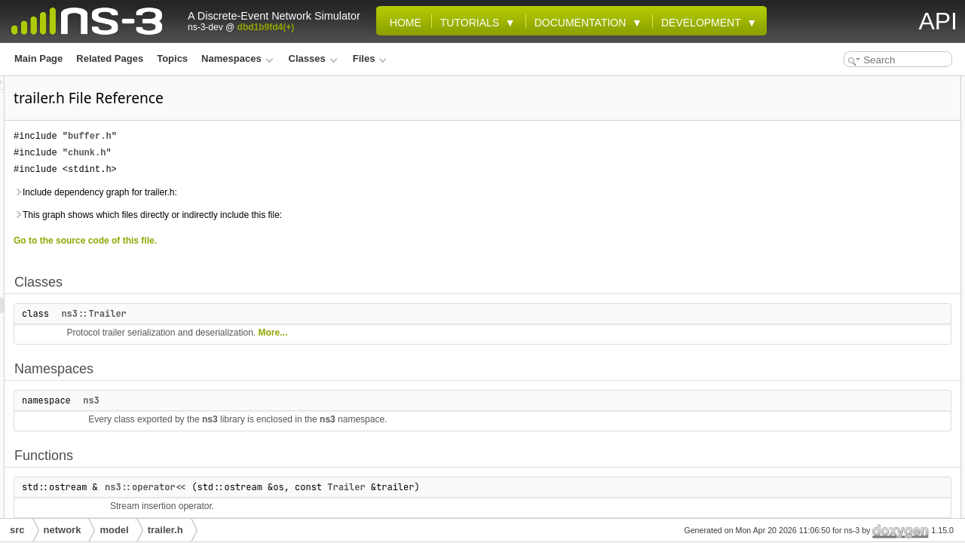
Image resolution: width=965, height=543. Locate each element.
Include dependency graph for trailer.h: (284, 192)
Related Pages (109, 58)
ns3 (279, 400)
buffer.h (278, 136)
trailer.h (165, 529)
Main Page (38, 58)
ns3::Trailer (282, 314)
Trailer (534, 487)
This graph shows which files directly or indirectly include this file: (336, 215)
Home (402, 23)
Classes (313, 58)
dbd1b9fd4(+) (266, 27)
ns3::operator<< (334, 487)
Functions (818, 151)
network (62, 529)
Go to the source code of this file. (273, 240)
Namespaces (237, 58)
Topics (172, 58)
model (114, 529)
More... (461, 332)
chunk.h (275, 152)
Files (370, 58)
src (17, 529)
